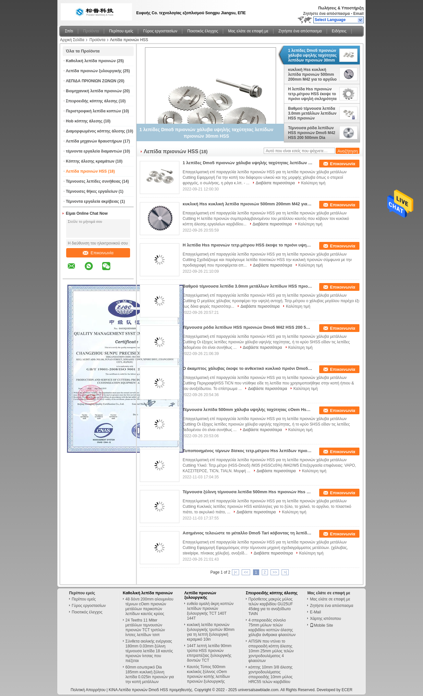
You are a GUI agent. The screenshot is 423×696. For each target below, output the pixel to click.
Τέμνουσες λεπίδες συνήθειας (93, 181)
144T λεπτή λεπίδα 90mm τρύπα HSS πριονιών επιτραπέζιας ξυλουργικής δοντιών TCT (209, 653)
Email (358, 13)
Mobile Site (321, 625)
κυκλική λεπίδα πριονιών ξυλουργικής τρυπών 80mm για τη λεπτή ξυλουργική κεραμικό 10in (211, 632)
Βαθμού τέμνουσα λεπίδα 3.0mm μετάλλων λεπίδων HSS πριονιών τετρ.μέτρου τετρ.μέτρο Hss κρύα (312, 113)
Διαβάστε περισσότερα (275, 183)
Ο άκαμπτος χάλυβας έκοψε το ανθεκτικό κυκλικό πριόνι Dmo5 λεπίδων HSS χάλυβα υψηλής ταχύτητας (247, 368)
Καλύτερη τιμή (313, 183)
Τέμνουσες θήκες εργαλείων (91, 191)
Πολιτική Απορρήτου (88, 690)
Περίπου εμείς (121, 31)
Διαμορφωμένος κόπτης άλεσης (95, 131)
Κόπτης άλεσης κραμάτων (90, 161)
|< (235, 572)
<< (246, 572)
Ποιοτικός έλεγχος (202, 31)
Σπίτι (69, 31)
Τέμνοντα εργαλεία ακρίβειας (92, 201)
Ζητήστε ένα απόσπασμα (326, 13)
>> (274, 572)
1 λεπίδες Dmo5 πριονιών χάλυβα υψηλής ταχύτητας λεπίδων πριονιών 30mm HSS (312, 55)
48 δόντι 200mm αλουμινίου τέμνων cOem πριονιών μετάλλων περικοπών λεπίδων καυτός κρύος (150, 606)
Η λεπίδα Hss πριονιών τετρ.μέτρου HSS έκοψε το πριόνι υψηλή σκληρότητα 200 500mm (312, 94)
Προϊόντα (91, 31)
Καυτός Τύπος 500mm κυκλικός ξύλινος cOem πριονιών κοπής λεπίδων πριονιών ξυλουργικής (208, 674)
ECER (347, 690)
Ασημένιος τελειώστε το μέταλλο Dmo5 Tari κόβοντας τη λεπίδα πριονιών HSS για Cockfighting (247, 533)
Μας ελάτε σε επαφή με (248, 31)
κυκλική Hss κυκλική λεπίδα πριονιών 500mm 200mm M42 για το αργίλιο (312, 74)
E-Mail (315, 612)
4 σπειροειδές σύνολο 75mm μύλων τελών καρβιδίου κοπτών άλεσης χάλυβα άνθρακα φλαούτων (272, 627)
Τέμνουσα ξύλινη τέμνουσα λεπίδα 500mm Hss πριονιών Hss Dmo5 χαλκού (247, 491)
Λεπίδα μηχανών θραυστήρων (94, 141)
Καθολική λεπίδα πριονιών (91, 61)
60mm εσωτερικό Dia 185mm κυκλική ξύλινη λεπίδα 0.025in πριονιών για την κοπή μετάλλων (150, 674)
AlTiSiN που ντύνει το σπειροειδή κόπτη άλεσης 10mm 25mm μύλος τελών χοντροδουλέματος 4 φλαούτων (271, 651)
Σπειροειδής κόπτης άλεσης (91, 101)
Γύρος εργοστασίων (160, 31)
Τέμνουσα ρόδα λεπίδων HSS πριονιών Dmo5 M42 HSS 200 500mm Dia (311, 133)
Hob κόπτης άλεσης (84, 121)
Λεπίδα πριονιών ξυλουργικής (94, 71)
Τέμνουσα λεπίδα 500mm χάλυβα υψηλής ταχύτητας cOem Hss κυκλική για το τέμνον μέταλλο (247, 409)
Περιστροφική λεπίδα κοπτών (93, 111)
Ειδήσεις (339, 31)
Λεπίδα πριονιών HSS (86, 171)
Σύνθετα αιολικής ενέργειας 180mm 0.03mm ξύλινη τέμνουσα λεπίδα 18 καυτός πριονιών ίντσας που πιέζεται (149, 651)
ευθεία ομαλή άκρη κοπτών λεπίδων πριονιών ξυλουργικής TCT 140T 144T (210, 611)
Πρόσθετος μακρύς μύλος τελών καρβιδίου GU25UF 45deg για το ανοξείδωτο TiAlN (270, 606)
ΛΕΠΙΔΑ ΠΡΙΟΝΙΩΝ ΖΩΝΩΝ (91, 81)
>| (285, 572)
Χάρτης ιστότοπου (325, 618)
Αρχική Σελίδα (72, 40)
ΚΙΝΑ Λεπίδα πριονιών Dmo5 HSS (138, 690)
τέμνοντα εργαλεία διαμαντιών (94, 151)
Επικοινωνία (98, 252)
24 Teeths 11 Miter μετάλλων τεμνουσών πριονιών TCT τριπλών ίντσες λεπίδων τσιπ (145, 627)
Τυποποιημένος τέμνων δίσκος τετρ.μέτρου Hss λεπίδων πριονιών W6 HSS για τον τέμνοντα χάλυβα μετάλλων (247, 450)
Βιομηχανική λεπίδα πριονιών (94, 91)
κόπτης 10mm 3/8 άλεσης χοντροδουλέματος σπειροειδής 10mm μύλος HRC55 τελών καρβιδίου (270, 674)
